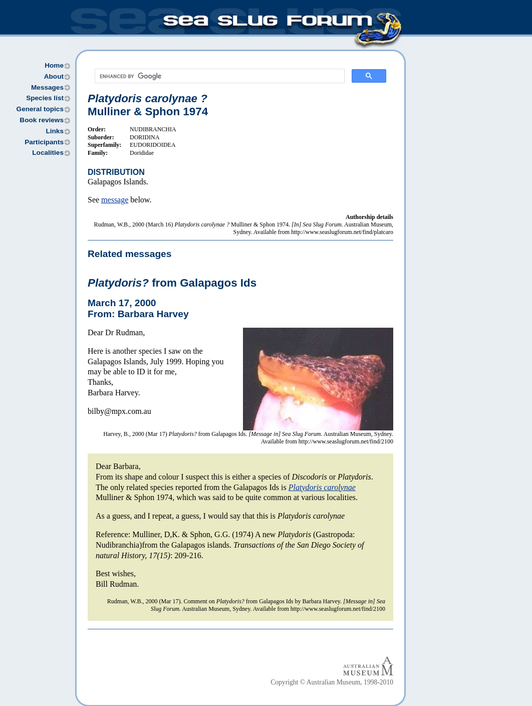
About (54, 76)
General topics (40, 109)
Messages (47, 87)
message (114, 199)
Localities (48, 152)
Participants (44, 142)
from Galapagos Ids (172, 283)
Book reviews (42, 120)
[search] (219, 76)
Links (55, 131)
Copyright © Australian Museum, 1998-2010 (332, 682)
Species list (45, 98)
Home (54, 65)
